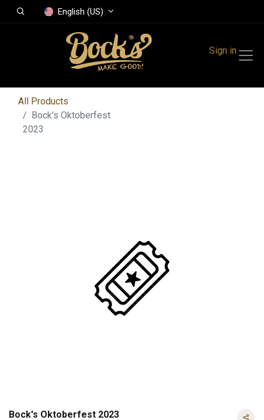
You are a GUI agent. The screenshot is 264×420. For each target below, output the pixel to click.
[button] (21, 11)
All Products (43, 101)
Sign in (223, 50)
